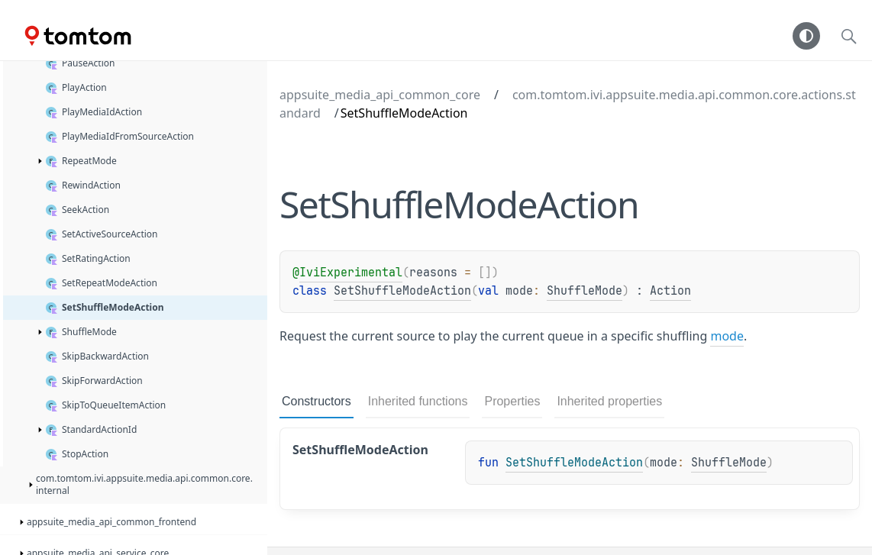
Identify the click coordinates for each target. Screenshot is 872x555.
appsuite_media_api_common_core (379, 94)
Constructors (316, 401)
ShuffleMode (584, 290)
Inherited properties (609, 401)
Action (670, 290)
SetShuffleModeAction (402, 290)
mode (727, 336)
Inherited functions (418, 401)
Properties (512, 401)
